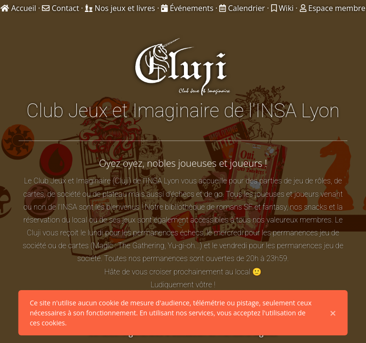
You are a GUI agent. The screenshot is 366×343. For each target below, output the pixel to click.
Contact (61, 8)
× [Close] (333, 313)
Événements (188, 8)
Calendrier (243, 8)
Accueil (19, 8)
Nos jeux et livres (121, 8)
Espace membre (333, 8)
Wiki (283, 8)
